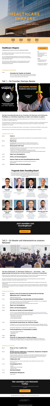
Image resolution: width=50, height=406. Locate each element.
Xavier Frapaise (17, 324)
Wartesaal (13, 75)
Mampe (25, 338)
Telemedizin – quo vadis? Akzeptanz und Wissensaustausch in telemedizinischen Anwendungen (7, 195)
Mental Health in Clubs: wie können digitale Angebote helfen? (7, 217)
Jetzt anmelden (43, 48)
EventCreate (29, 400)
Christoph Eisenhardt (13, 312)
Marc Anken (20, 301)
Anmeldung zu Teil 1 (25, 231)
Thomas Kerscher (13, 301)
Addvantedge (40, 301)
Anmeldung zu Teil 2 (25, 390)
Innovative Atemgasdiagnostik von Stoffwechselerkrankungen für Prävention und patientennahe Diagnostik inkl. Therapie (43, 195)
